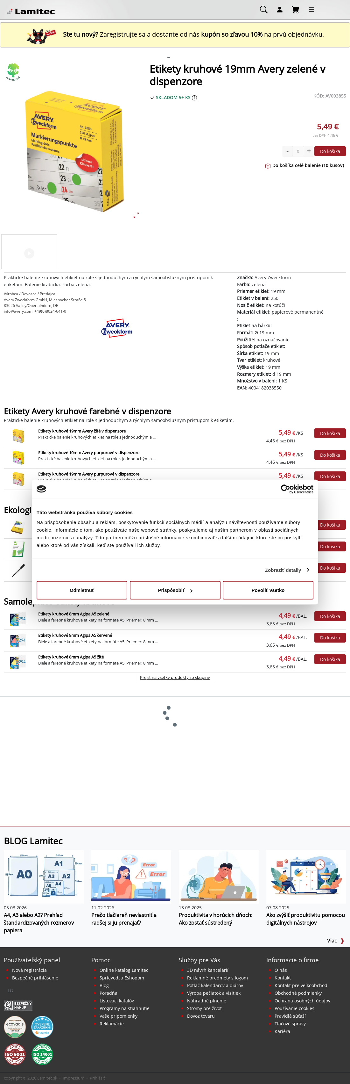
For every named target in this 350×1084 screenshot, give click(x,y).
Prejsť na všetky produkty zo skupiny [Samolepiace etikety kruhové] (175, 677)
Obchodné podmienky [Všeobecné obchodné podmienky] (298, 993)
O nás (281, 970)
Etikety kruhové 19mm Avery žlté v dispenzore (82, 431)
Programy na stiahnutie (125, 1008)
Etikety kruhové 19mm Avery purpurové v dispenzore (88, 474)
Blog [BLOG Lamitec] (104, 985)
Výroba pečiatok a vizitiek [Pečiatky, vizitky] (214, 993)
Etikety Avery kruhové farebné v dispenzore (87, 411)
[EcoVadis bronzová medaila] (15, 1026)
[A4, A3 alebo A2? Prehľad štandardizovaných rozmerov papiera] (44, 876)
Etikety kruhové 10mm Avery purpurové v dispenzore (88, 452)
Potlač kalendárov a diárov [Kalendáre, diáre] (215, 985)
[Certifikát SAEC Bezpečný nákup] (18, 1005)
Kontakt (283, 978)
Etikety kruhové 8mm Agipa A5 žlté (71, 657)
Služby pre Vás (199, 960)
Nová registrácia (29, 970)
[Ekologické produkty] (13, 72)
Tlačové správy (290, 1024)
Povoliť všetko (268, 590)
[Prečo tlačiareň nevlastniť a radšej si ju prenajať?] (131, 876)
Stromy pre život (204, 1008)
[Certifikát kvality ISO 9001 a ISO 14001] (15, 1054)
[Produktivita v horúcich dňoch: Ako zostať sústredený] (219, 876)
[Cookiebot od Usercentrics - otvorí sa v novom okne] (285, 489)
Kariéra (282, 1031)
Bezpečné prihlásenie (35, 978)
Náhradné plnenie (206, 1001)
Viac (335, 940)
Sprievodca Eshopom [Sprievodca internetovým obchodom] (122, 978)
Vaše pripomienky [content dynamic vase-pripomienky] (118, 1016)
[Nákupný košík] (296, 9)
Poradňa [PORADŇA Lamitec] (108, 993)
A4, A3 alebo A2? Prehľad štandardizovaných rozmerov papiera (39, 923)
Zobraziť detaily (283, 569)
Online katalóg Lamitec (124, 970)
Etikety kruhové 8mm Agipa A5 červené (75, 635)
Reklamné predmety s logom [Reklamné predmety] (217, 978)
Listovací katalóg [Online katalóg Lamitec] (117, 1001)
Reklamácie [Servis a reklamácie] (112, 1024)
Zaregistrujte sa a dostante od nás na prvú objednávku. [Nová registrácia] (175, 34)
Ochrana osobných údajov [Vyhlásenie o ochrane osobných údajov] (302, 1001)
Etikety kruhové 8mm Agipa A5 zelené (73, 614)
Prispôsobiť (175, 590)
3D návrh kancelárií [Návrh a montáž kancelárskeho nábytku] (207, 970)
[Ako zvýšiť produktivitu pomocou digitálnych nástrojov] (306, 876)
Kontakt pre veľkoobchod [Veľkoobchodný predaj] (301, 985)
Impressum (73, 1078)
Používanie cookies (294, 1008)
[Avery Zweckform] (116, 334)
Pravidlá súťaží (290, 1016)
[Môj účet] (280, 9)
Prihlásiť (97, 1078)
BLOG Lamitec (33, 841)
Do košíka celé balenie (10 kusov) (304, 165)
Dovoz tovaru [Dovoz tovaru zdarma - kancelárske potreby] (201, 1016)
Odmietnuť (82, 590)
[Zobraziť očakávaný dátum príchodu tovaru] (194, 97)
